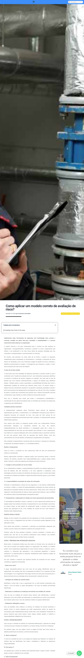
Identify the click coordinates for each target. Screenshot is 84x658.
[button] (33, 1)
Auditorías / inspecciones (70, 313)
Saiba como (71, 523)
